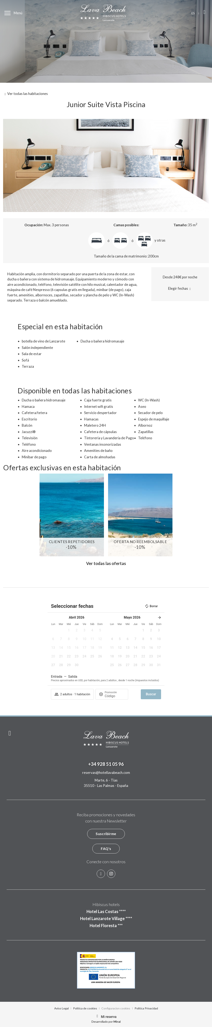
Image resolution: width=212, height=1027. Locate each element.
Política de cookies (85, 1008)
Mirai (117, 1021)
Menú (18, 13)
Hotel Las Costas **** (106, 911)
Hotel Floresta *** (106, 925)
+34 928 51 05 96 (106, 764)
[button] (6, 165)
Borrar (151, 606)
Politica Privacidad (146, 1008)
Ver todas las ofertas (106, 563)
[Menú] (7, 13)
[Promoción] (115, 696)
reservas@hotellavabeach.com (106, 772)
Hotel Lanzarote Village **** (106, 918)
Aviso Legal (61, 1008)
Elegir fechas (178, 288)
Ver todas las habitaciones (27, 93)
